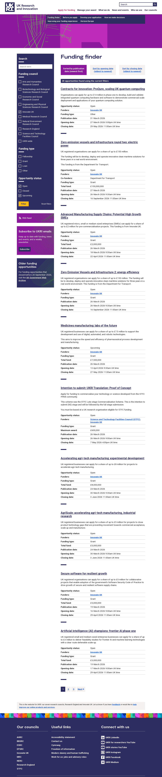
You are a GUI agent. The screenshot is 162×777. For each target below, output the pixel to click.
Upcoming (27, 195)
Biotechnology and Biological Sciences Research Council (36, 90)
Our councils (150, 10)
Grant (25, 161)
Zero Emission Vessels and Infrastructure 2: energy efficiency (100, 272)
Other (25, 170)
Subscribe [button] (24, 249)
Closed (25, 191)
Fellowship (27, 156)
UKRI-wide (27, 141)
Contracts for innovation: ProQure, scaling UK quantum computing (103, 89)
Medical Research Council (34, 116)
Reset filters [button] (46, 204)
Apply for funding (66, 10)
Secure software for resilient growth (84, 573)
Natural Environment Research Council (32, 122)
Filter (23, 204)
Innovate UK (96, 110)
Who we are (136, 10)
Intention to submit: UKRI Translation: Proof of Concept (96, 388)
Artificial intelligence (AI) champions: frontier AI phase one (98, 631)
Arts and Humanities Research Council (32, 83)
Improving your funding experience (63, 21)
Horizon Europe (87, 21)
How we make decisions (114, 17)
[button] (103, 70)
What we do (104, 10)
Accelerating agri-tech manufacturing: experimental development (102, 458)
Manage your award (86, 10)
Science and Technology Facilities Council (33, 135)
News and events (120, 10)
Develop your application (90, 17)
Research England (30, 129)
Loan (24, 166)
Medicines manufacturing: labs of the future (89, 325)
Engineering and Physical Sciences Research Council (35, 105)
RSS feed (27, 218)
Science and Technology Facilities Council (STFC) (115, 419)
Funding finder (54, 17)
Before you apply (70, 17)
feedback (116, 704)
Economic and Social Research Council (32, 98)
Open (24, 186)
